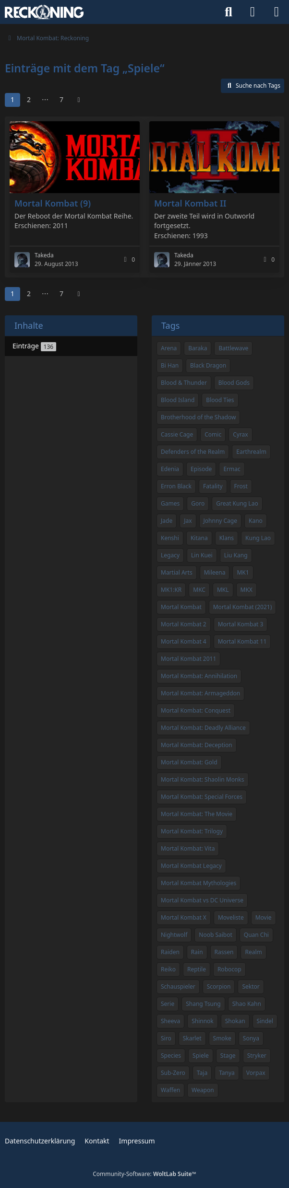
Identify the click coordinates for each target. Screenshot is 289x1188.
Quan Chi (256, 935)
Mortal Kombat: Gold (189, 762)
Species (171, 1055)
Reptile (196, 969)
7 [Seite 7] (61, 99)
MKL (223, 590)
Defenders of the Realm (193, 452)
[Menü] (276, 12)
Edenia (170, 469)
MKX (247, 590)
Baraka (197, 348)
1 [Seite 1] (12, 99)
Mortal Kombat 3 (241, 624)
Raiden (170, 952)
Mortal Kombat (181, 607)
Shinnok (203, 1021)
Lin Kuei (202, 555)
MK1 (243, 572)
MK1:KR (171, 590)
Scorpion (219, 986)
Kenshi (170, 538)
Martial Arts (177, 572)
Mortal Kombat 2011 (188, 659)
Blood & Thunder (184, 383)
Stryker (256, 1055)
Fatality (213, 486)
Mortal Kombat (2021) (242, 607)
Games (170, 503)
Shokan (235, 1021)
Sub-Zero (173, 1073)
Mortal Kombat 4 (183, 641)
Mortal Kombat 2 (183, 624)
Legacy (170, 555)
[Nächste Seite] (78, 100)
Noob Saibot (215, 935)
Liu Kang (236, 555)
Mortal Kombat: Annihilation (199, 676)
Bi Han (170, 365)
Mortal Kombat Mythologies (198, 883)
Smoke (222, 1038)
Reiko (168, 969)
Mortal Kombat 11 (242, 641)
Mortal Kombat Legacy (191, 866)
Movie (263, 917)
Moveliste (231, 917)
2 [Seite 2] (29, 99)
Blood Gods (234, 383)
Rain (197, 952)
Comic (213, 434)
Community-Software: (144, 1174)
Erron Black (176, 486)
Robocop (229, 969)
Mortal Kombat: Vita (188, 848)
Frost (241, 486)
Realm (253, 952)
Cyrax (240, 434)
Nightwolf (174, 935)
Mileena (215, 572)
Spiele (201, 1055)
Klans (226, 538)
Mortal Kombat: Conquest (195, 710)
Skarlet (192, 1038)
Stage (228, 1055)
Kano (256, 521)
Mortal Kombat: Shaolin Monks (202, 779)
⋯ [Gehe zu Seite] (45, 99)
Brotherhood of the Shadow (198, 417)
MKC (199, 590)
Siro (166, 1038)
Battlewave (233, 348)
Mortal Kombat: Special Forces (201, 797)
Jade (166, 521)
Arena (169, 348)
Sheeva (170, 1021)
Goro (198, 503)
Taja (202, 1073)
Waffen (170, 1090)
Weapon (203, 1090)
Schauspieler (178, 986)
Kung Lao (258, 538)
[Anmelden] (252, 12)
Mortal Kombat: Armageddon (200, 693)
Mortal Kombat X (183, 917)
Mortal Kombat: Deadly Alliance (203, 728)
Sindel (265, 1021)
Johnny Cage (221, 521)
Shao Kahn (246, 1004)
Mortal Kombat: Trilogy (192, 831)
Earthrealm (251, 452)
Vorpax (255, 1073)
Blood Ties (220, 400)
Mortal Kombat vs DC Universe (202, 900)
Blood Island (177, 400)
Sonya (251, 1038)
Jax (188, 521)
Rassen (224, 952)
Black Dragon (208, 365)
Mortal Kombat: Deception (196, 745)
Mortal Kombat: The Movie (196, 814)
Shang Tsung (203, 1004)
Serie (167, 1004)
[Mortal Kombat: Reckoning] (44, 12)
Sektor (250, 986)
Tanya (227, 1073)
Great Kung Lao (237, 503)
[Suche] (228, 12)
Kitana (199, 538)
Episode (201, 469)
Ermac (231, 469)
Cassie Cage (177, 434)
